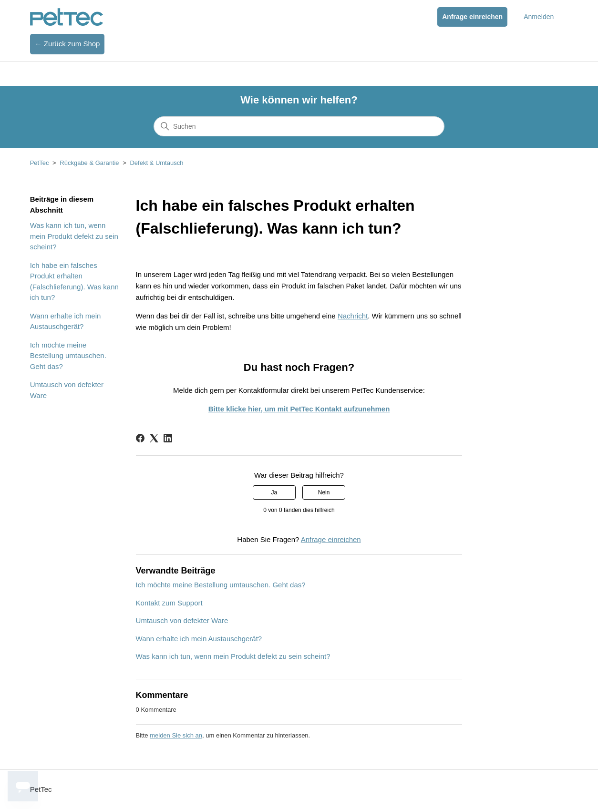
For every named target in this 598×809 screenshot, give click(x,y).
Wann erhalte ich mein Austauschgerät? (65, 321)
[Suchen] (299, 126)
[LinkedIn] (168, 438)
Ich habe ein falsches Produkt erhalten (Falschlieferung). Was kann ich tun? (74, 281)
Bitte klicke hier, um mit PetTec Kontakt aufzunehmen (299, 409)
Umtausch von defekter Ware (66, 389)
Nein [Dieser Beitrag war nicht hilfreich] (324, 492)
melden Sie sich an (176, 735)
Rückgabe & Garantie (89, 162)
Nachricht (353, 316)
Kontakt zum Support (169, 603)
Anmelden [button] (539, 16)
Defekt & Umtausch (156, 162)
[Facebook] (140, 438)
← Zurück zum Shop (67, 44)
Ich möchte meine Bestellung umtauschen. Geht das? (68, 355)
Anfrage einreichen (472, 16)
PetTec (39, 162)
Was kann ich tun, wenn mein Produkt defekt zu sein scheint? (74, 236)
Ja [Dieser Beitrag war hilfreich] (274, 492)
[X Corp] (154, 438)
